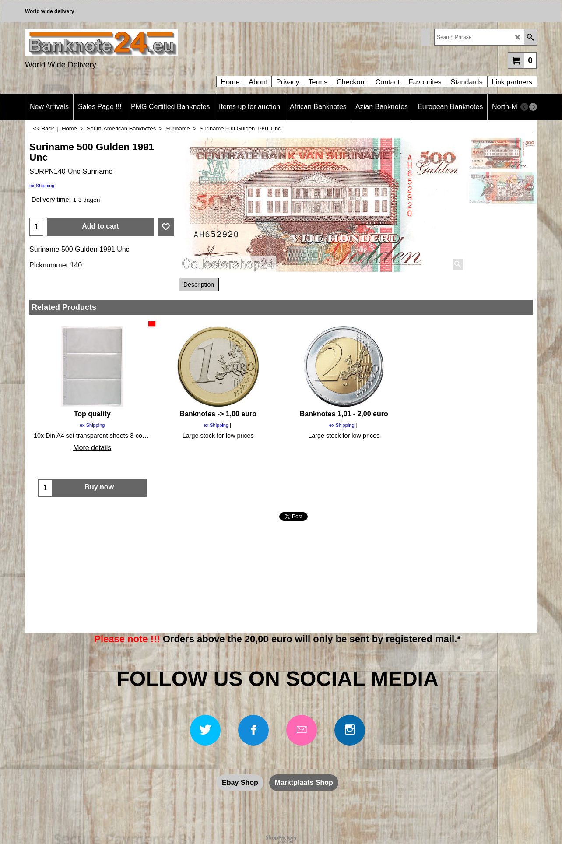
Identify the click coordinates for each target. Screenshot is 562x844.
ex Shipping (42, 185)
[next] (533, 107)
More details (92, 447)
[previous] (524, 107)
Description (198, 284)
